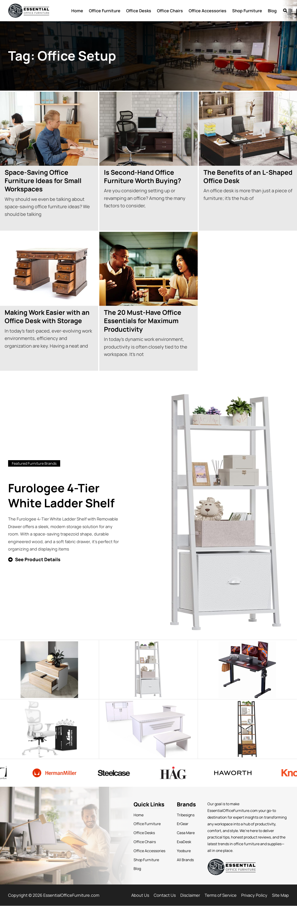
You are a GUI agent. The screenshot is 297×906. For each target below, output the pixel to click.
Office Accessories (207, 10)
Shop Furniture (247, 10)
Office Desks (138, 10)
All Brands (185, 859)
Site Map (280, 895)
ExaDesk (184, 841)
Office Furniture (104, 10)
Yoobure (184, 850)
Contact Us (165, 895)
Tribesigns (185, 814)
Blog (272, 10)
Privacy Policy (254, 895)
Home (77, 10)
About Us (140, 895)
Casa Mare (186, 832)
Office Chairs (170, 10)
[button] (285, 10)
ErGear (182, 823)
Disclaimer (190, 895)
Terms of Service (221, 895)
